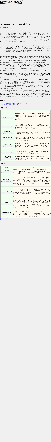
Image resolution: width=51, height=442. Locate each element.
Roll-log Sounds (18, 137)
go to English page (4, 27)
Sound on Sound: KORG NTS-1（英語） (11, 104)
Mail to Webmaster (4, 218)
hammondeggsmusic (19, 125)
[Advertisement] (8, 14)
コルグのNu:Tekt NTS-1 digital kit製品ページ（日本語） (15, 103)
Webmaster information (5, 219)
